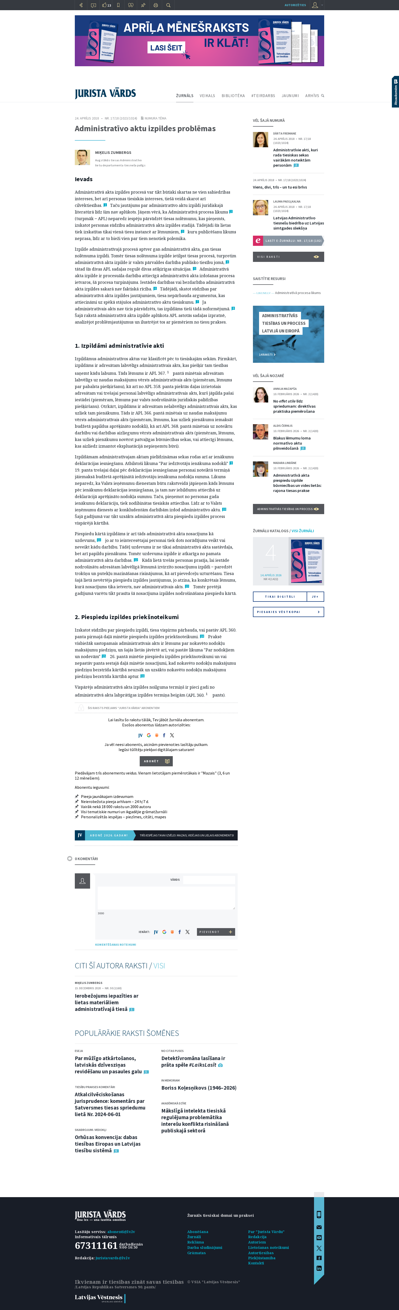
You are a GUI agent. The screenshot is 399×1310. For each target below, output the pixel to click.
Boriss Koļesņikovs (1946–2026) (199, 1087)
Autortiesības (261, 1252)
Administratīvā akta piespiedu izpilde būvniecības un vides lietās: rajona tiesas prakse (297, 483)
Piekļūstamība (262, 1257)
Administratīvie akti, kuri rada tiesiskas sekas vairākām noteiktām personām (295, 157)
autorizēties (295, 5)
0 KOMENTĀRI (86, 858)
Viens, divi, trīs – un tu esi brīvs (280, 187)
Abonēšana (197, 1231)
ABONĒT (151, 761)
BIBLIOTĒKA (233, 95)
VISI (159, 965)
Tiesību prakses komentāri (95, 1087)
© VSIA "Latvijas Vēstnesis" (213, 1281)
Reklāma (195, 1242)
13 (187, 586)
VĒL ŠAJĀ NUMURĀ (269, 120)
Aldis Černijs (283, 425)
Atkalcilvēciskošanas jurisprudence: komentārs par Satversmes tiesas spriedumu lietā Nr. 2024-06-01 (110, 1104)
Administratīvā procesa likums (298, 292)
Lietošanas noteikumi (268, 1247)
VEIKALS (207, 95)
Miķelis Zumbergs (113, 152)
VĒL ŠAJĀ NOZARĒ (268, 375)
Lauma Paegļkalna (287, 201)
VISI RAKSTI (288, 257)
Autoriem (257, 1242)
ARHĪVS (312, 95)
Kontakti (256, 1263)
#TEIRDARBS (263, 95)
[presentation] (210, 918)
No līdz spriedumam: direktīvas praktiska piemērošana (294, 406)
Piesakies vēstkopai (288, 612)
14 (202, 636)
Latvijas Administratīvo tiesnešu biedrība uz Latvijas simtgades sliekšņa (298, 223)
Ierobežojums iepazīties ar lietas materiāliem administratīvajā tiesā (106, 1002)
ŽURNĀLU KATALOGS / (283, 530)
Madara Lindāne (284, 463)
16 (142, 676)
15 (103, 656)
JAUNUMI (290, 95)
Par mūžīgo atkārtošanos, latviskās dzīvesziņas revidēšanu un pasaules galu (108, 1065)
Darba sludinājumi (204, 1247)
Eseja (79, 1051)
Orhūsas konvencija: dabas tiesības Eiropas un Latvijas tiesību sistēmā (108, 1144)
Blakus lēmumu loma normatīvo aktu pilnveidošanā (292, 443)
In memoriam (170, 1080)
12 (135, 560)
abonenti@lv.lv (121, 1231)
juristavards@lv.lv (113, 1257)
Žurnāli (194, 1236)
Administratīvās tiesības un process (288, 509)
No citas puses (172, 1051)
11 (99, 540)
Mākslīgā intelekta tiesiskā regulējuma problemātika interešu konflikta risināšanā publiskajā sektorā (195, 1120)
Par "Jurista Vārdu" (266, 1231)
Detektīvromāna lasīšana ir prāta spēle (193, 1061)
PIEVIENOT (210, 932)
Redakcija (257, 1236)
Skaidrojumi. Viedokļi (90, 1130)
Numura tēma (155, 118)
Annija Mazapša (285, 389)
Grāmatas (196, 1252)
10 (224, 509)
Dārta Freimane (284, 133)
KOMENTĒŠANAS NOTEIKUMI (115, 944)
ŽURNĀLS (185, 95)
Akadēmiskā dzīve (173, 1103)
